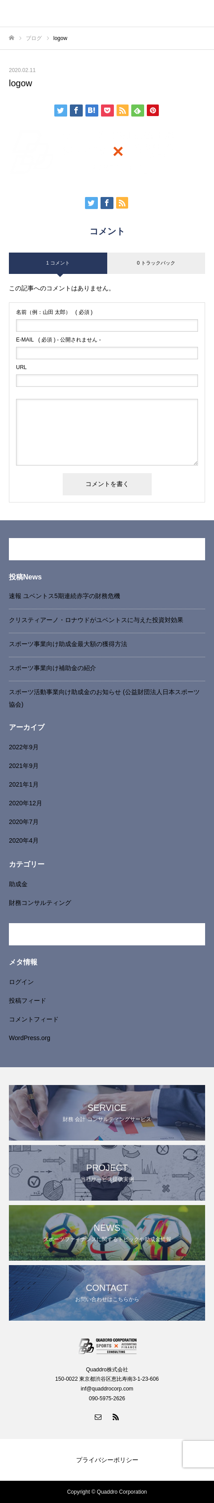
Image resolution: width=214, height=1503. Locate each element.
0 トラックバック (156, 262)
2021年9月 (24, 765)
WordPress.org (29, 1037)
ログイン (21, 981)
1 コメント (58, 262)
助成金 (18, 884)
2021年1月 (24, 784)
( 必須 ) (54, 312)
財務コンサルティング (40, 902)
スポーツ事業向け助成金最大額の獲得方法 (68, 643)
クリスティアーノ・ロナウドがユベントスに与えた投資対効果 (96, 619)
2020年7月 (24, 821)
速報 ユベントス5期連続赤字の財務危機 (64, 595)
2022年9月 (24, 747)
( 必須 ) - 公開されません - (58, 339)
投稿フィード (27, 1000)
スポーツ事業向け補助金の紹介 (52, 667)
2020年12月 (25, 803)
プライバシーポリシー (107, 1459)
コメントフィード (34, 1019)
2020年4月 (24, 840)
